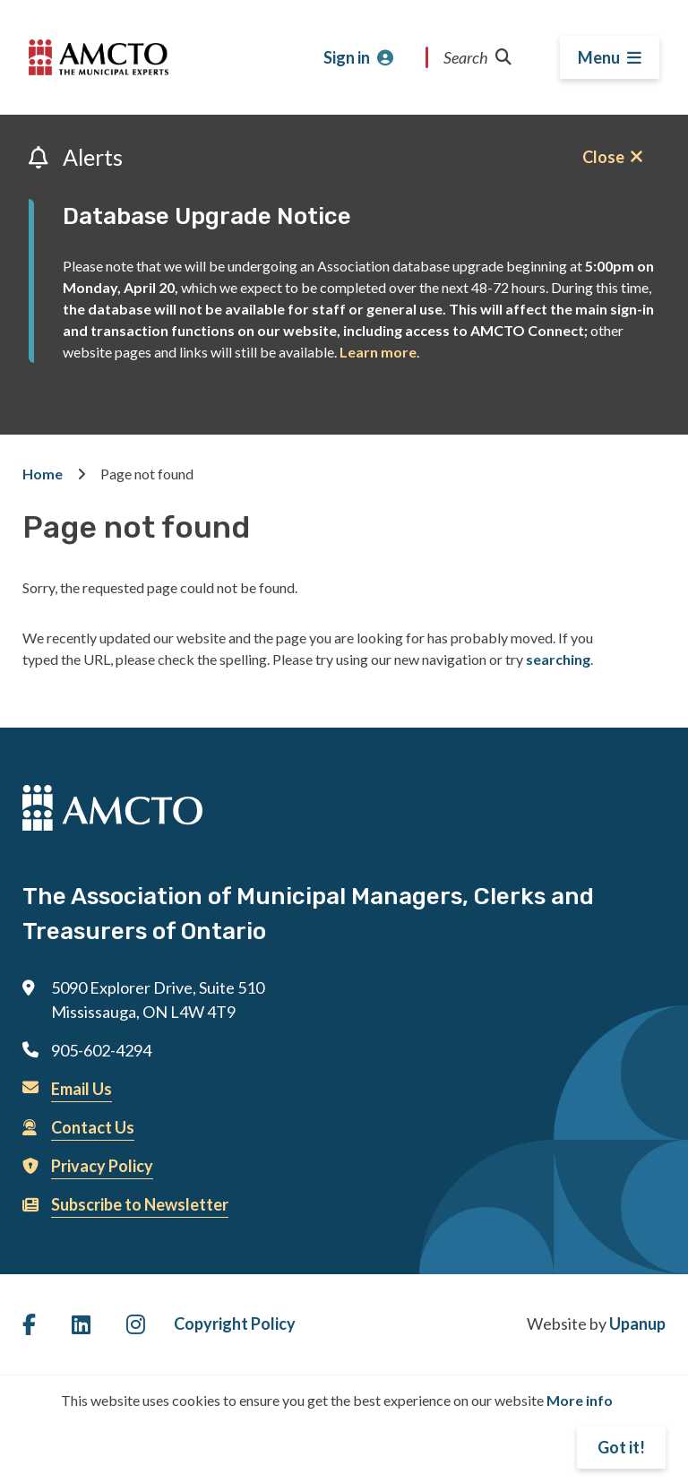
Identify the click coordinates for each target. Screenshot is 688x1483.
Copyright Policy (235, 1323)
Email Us (81, 1089)
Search (477, 57)
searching (558, 659)
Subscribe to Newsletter (139, 1204)
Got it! (621, 1447)
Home (42, 473)
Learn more (378, 351)
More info (579, 1400)
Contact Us (92, 1127)
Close (603, 157)
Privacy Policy (102, 1166)
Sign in (346, 57)
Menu (599, 57)
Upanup (637, 1323)
